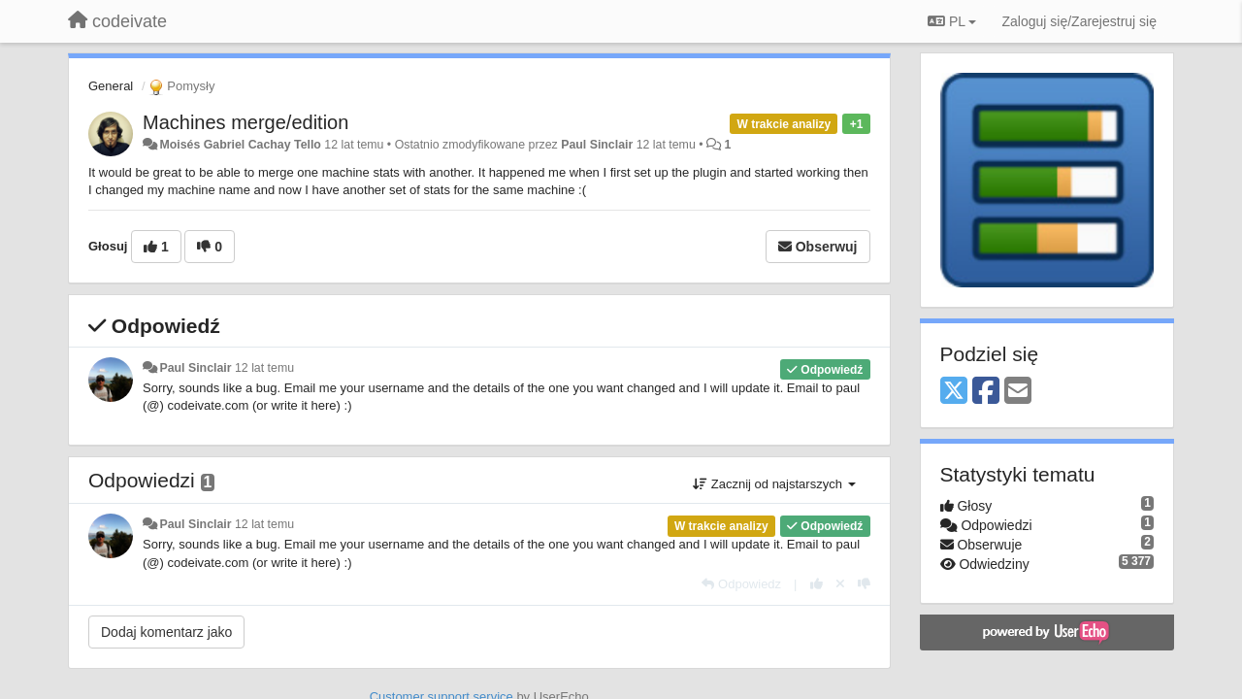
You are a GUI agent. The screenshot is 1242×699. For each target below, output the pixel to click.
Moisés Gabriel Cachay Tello (239, 144)
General (110, 86)
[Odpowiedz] (741, 584)
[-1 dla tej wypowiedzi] (864, 584)
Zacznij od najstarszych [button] (774, 484)
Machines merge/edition (245, 122)
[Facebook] (985, 392)
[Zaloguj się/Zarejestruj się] (1079, 21)
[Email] (1017, 392)
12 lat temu (264, 368)
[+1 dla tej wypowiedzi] (816, 584)
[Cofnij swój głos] (840, 584)
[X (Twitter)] (953, 392)
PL (952, 21)
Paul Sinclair (597, 144)
